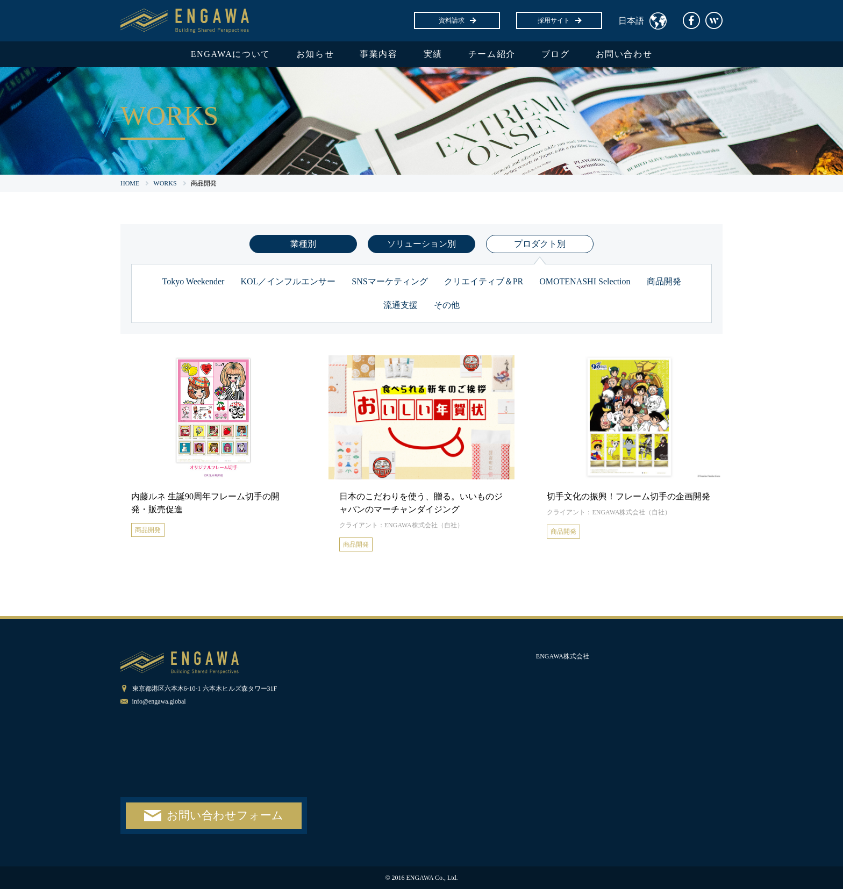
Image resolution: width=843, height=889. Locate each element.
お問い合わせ (624, 54)
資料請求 (457, 20)
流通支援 (400, 305)
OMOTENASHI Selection (584, 281)
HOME (129, 183)
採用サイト (559, 20)
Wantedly (714, 20)
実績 (433, 54)
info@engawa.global (159, 701)
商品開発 (664, 281)
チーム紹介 (492, 54)
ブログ (555, 54)
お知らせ (315, 54)
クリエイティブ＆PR (484, 281)
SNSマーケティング (389, 281)
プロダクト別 (540, 243)
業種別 (303, 243)
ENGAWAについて (230, 54)
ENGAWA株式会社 (562, 656)
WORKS (164, 183)
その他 (447, 305)
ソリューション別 (421, 243)
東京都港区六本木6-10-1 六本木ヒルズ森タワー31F (204, 688)
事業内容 (378, 54)
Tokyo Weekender (193, 281)
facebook (691, 20)
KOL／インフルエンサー (287, 281)
